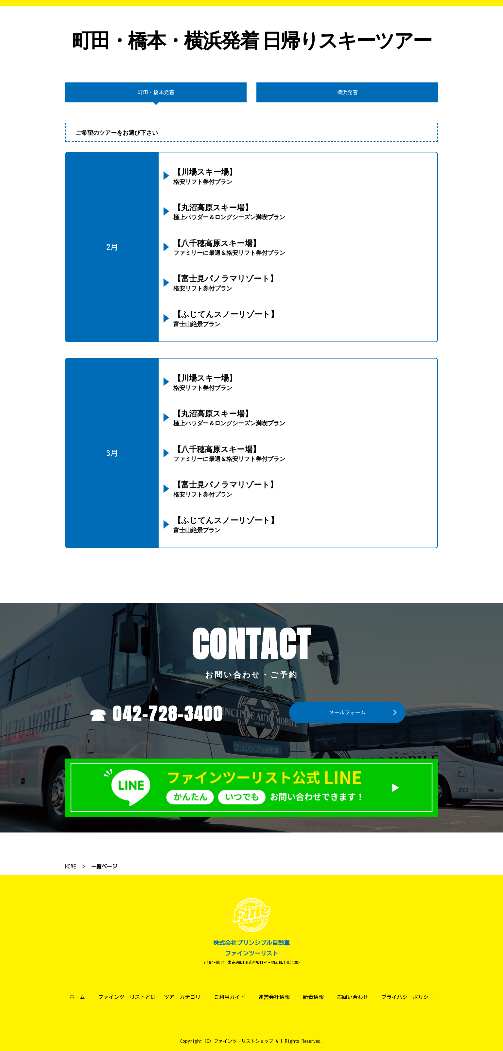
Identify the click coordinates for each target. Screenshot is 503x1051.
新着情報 (313, 997)
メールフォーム (347, 712)
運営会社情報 (274, 997)
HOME (70, 866)
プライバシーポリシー (407, 997)
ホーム (77, 997)
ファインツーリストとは (127, 997)
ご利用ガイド (229, 997)
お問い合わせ (352, 997)
